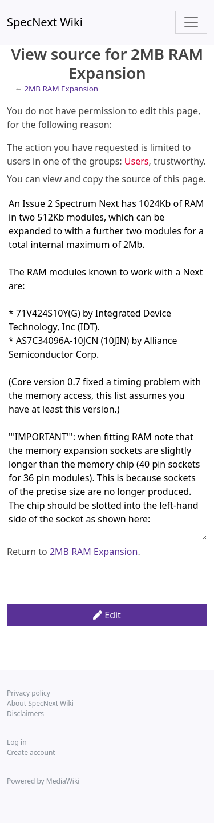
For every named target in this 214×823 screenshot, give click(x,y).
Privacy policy (28, 693)
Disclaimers (25, 713)
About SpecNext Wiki (40, 703)
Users (136, 161)
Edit (107, 615)
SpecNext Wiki (45, 22)
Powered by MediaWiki (43, 781)
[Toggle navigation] (191, 22)
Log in (17, 742)
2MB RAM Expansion (61, 88)
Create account (31, 752)
